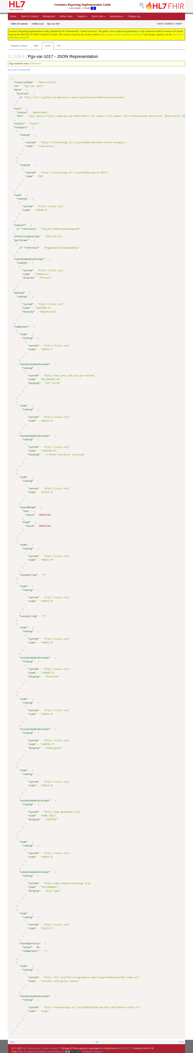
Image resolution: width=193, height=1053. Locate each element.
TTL (59, 45)
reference (28, 229)
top (97, 1041)
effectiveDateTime (27, 236)
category (20, 127)
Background (49, 16)
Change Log (134, 16)
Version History (54, 1050)
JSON (48, 45)
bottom (169, 23)
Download (22, 69)
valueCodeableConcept (29, 259)
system (30, 142)
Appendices (116, 16)
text (18, 108)
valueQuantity (30, 943)
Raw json (12, 69)
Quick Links (98, 16)
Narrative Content (19, 45)
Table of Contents (29, 16)
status (22, 112)
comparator (30, 950)
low (25, 510)
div (20, 116)
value (30, 514)
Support (82, 16)
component (21, 326)
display (28, 278)
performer (21, 240)
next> (179, 23)
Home (13, 16)
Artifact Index (66, 16)
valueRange (28, 507)
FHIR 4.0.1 (124, 1047)
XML (36, 45)
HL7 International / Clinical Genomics (40, 1047)
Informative (35, 63)
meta (18, 90)
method (19, 292)
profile (23, 93)
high (26, 522)
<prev (160, 23)
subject (20, 225)
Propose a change (92, 1050)
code (29, 146)
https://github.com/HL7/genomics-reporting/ (121, 34)
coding (25, 135)
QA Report (40, 1050)
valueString (28, 574)
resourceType (23, 82)
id (16, 86)
